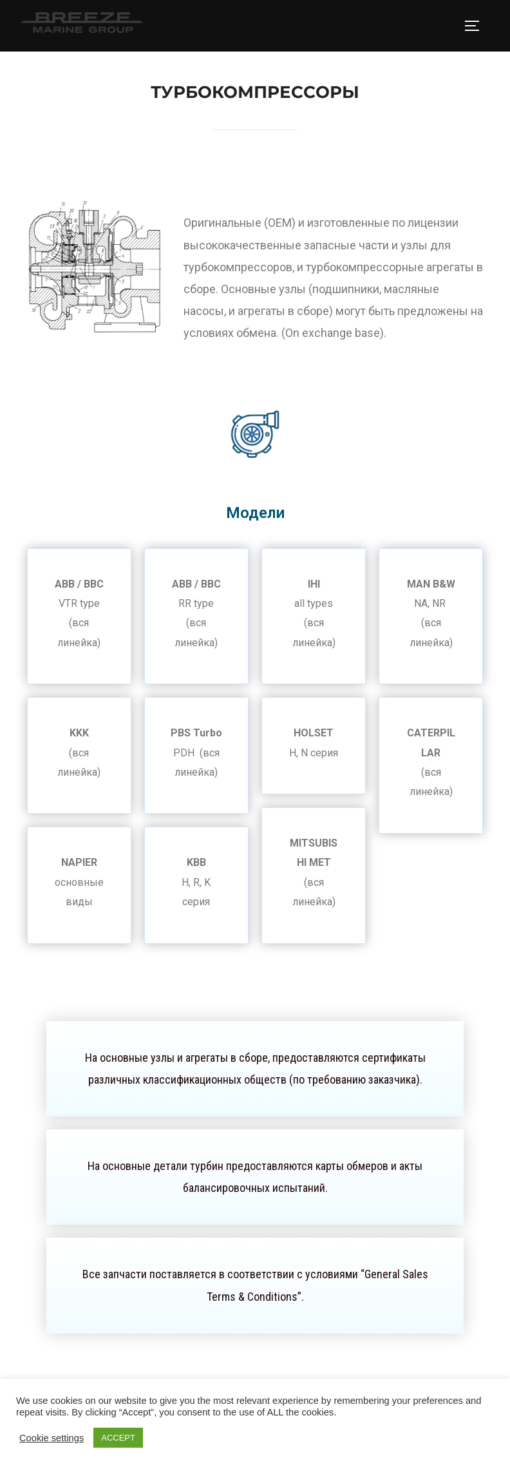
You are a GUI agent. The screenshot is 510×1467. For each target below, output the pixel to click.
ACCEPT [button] (118, 1438)
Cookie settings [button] (51, 1438)
